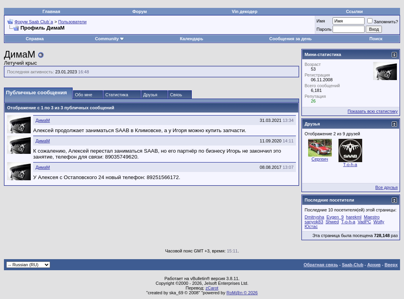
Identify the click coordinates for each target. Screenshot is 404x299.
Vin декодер (245, 11)
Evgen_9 (335, 217)
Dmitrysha (314, 217)
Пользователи (72, 21)
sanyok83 (314, 221)
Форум (139, 11)
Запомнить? (382, 21)
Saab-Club (352, 264)
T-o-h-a (350, 164)
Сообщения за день (290, 38)
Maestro (372, 217)
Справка (35, 38)
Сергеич (320, 159)
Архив (374, 264)
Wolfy (379, 221)
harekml (353, 217)
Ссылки (354, 11)
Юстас (311, 226)
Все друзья (386, 187)
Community (110, 38)
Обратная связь (321, 264)
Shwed (332, 221)
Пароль (323, 29)
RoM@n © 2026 (242, 292)
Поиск (375, 38)
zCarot (212, 288)
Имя (320, 21)
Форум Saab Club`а (34, 21)
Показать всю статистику (373, 111)
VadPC (364, 221)
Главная (51, 11)
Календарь (191, 38)
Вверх (391, 264)
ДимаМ (43, 120)
